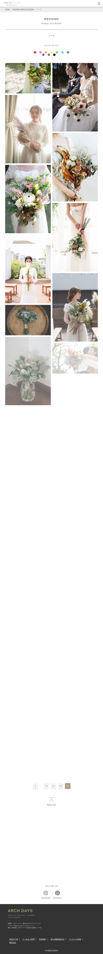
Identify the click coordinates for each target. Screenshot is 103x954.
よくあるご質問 (28, 939)
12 (46, 786)
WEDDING (51, 19)
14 (60, 786)
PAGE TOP (51, 801)
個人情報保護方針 (57, 939)
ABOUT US (13, 939)
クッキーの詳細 (75, 939)
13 (53, 786)
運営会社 (12, 942)
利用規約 (42, 939)
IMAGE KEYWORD (51, 23)
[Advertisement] (51, 834)
